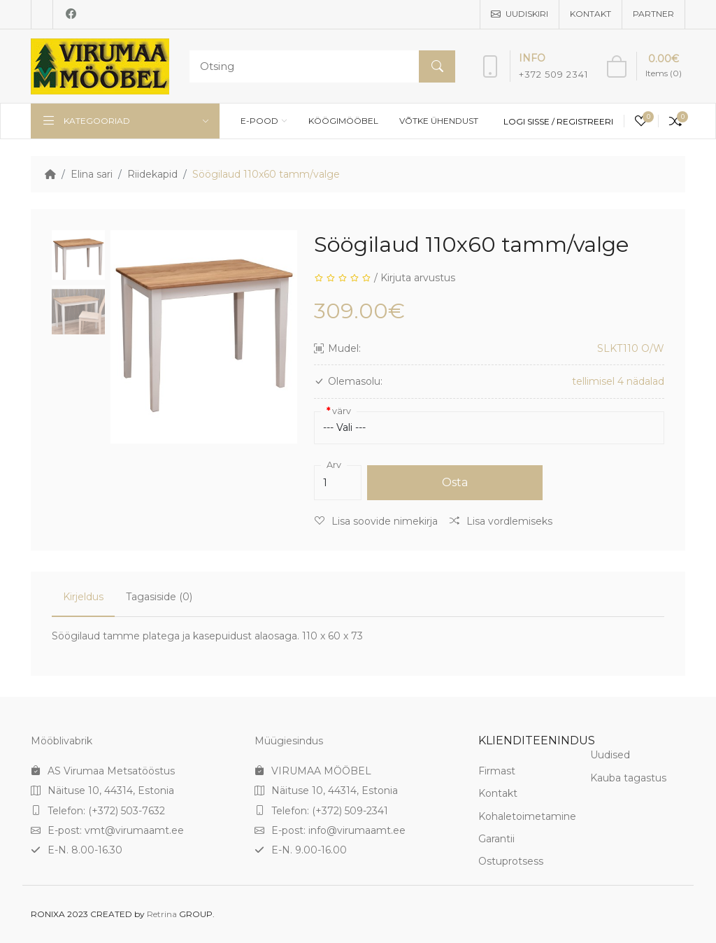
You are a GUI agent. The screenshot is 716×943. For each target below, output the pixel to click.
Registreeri (585, 121)
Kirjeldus (83, 596)
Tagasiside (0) (159, 596)
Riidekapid (152, 174)
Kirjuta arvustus (417, 277)
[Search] (319, 66)
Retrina (162, 914)
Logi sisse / (530, 121)
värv (341, 411)
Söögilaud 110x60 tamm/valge (266, 174)
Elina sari (92, 174)
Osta (455, 482)
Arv (334, 465)
